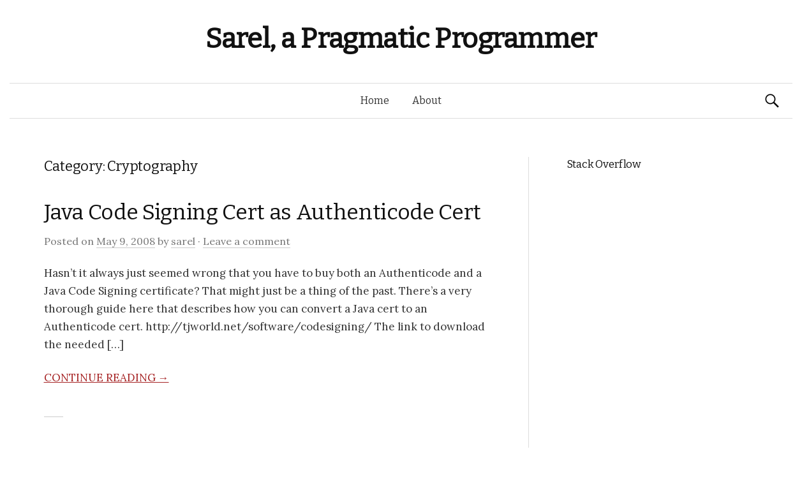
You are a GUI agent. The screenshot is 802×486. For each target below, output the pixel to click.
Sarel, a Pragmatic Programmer (401, 38)
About (427, 100)
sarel (183, 241)
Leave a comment (246, 241)
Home (374, 100)
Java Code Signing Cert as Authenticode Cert (262, 212)
